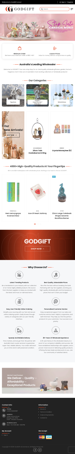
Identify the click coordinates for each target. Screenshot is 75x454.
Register (70, 2)
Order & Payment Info (47, 415)
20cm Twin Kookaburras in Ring (37, 151)
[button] (35, 36)
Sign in (63, 2)
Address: (10, 414)
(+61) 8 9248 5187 (12, 411)
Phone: (9, 409)
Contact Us (43, 418)
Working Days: (12, 423)
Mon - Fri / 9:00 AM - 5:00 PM (16, 425)
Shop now (10, 135)
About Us (43, 409)
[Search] (41, 9)
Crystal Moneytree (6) (62, 150)
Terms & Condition (46, 412)
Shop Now (36, 249)
